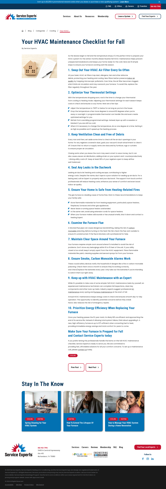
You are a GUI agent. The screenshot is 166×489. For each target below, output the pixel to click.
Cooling (73, 356)
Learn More (124, 2)
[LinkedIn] (152, 459)
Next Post (94, 367)
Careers (130, 6)
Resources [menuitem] (89, 16)
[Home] (21, 16)
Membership (105, 447)
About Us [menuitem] (78, 16)
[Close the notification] (159, 2)
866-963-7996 (155, 6)
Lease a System (125, 16)
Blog (121, 447)
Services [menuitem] (67, 16)
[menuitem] (9, 484)
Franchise (142, 6)
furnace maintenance (103, 292)
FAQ (108, 6)
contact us (82, 350)
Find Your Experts (150, 16)
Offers (118, 6)
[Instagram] (148, 459)
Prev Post (76, 367)
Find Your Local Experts (147, 447)
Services (75, 447)
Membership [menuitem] (103, 16)
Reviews (94, 447)
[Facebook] (143, 459)
